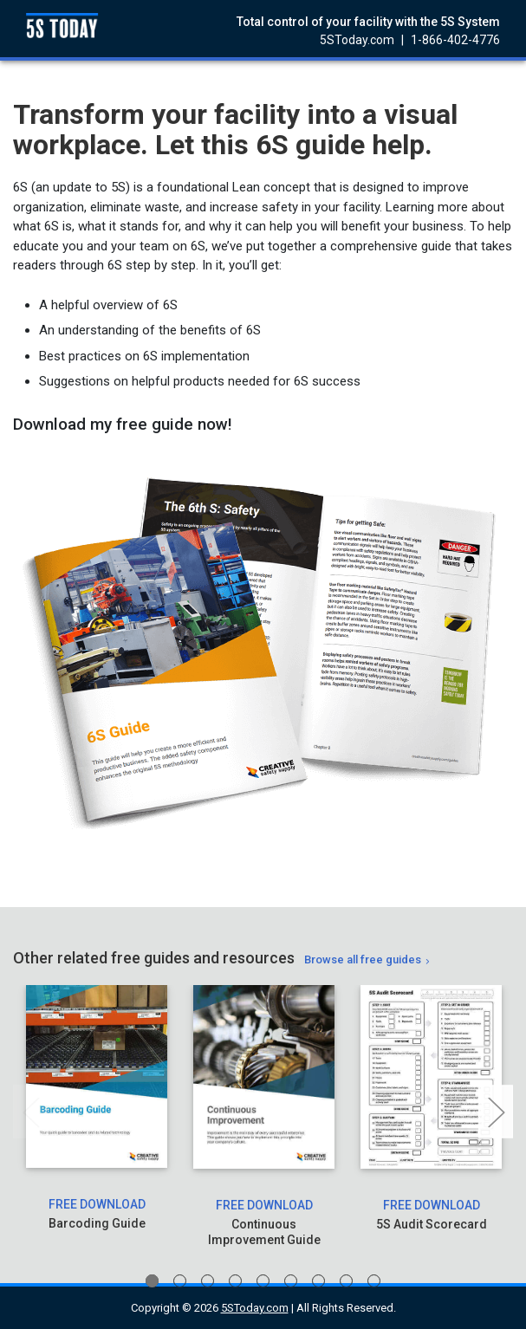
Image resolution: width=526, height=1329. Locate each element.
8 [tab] (346, 1280)
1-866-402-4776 (455, 40)
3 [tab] (207, 1280)
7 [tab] (318, 1280)
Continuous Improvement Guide (264, 1232)
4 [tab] (235, 1280)
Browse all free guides (362, 959)
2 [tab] (179, 1280)
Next (495, 1112)
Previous (30, 1112)
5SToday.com (357, 40)
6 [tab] (290, 1280)
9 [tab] (373, 1280)
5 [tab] (263, 1280)
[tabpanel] (96, 1116)
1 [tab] (152, 1280)
